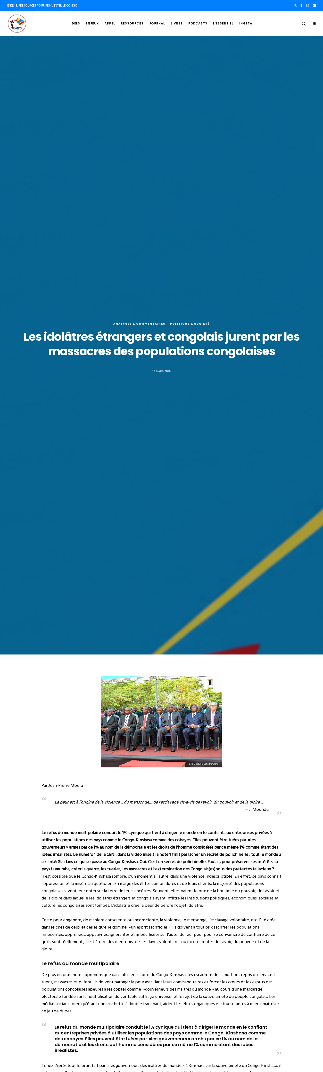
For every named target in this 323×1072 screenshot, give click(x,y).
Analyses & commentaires (139, 324)
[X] (295, 5)
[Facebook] (301, 5)
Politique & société (190, 324)
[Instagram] (307, 5)
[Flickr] (314, 5)
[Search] (300, 23)
